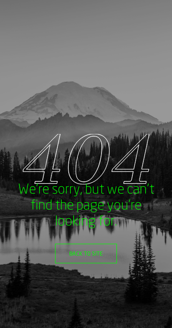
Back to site (86, 253)
